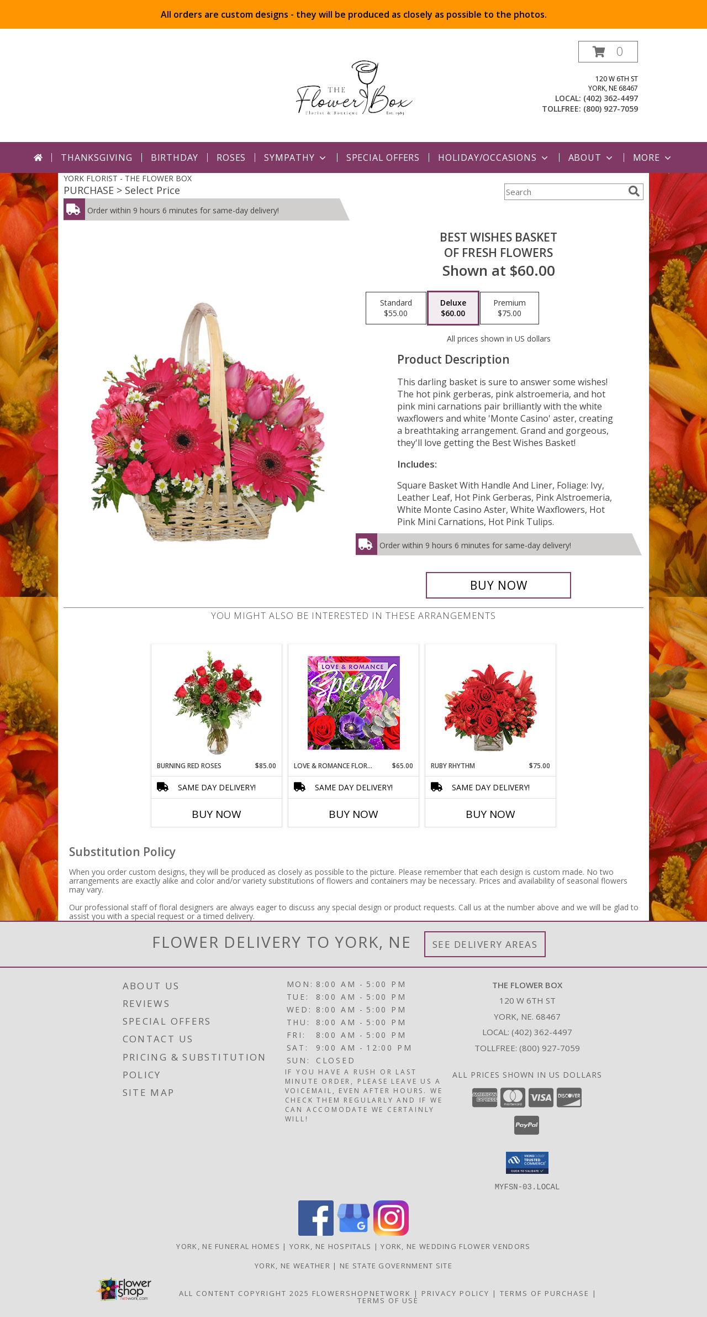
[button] (608, 51)
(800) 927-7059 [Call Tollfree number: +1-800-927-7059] (549, 1047)
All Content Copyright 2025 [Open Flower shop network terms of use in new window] (244, 1293)
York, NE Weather (292, 1265)
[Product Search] (564, 192)
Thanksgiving (97, 157)
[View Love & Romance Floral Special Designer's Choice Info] (354, 703)
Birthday (174, 157)
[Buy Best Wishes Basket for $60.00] (498, 585)
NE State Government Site (396, 1265)
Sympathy (296, 157)
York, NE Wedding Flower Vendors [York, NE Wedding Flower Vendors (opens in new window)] (455, 1246)
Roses (231, 157)
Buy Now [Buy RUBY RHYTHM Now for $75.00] (490, 814)
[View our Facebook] (316, 1232)
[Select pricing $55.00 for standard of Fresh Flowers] (396, 308)
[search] (634, 191)
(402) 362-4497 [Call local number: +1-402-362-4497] (610, 98)
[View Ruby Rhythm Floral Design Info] (491, 703)
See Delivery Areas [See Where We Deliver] (485, 944)
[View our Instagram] (391, 1232)
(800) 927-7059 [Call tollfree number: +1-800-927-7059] (610, 108)
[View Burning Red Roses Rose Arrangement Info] (217, 702)
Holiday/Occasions (494, 157)
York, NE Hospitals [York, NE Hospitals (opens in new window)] (330, 1246)
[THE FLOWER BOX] (353, 91)
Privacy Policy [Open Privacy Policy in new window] (455, 1293)
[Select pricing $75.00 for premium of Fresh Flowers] (510, 308)
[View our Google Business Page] (353, 1232)
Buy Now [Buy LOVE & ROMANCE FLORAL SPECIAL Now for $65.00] (353, 814)
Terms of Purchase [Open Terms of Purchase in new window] (544, 1293)
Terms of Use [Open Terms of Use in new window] (388, 1300)
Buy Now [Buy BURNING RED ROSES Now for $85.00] (216, 814)
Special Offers (383, 157)
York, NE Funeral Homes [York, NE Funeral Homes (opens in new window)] (228, 1246)
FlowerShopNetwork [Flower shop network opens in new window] (361, 1293)
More (653, 157)
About (591, 157)
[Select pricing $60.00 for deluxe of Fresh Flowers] (453, 308)
